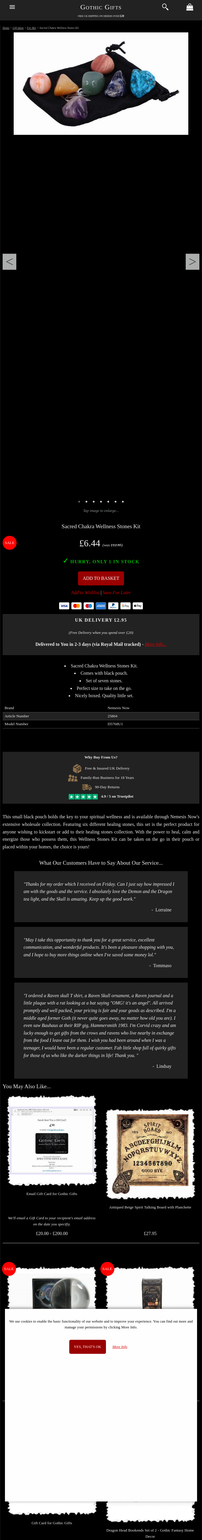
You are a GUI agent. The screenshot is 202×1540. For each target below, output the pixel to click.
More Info (119, 1347)
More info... (155, 644)
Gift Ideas (18, 27)
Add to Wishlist (85, 592)
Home (6, 27)
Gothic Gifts (101, 7)
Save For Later (117, 592)
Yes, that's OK (87, 1347)
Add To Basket (101, 578)
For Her (31, 27)
